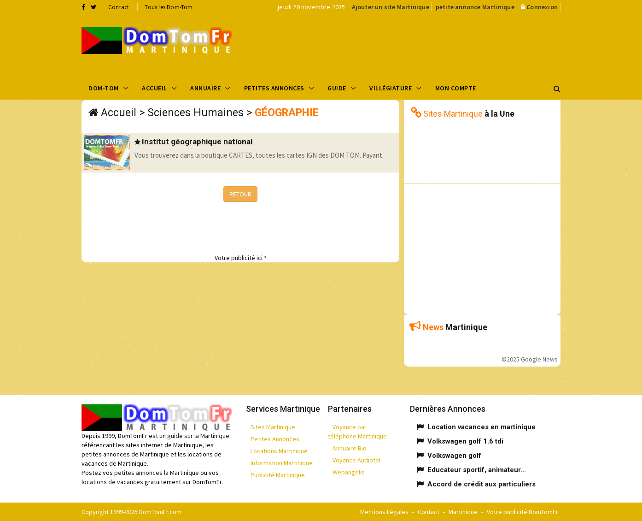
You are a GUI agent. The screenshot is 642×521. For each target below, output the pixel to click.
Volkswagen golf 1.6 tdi (465, 441)
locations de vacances (112, 482)
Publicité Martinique (278, 475)
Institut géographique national (197, 141)
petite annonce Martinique (475, 7)
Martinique (463, 512)
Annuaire (205, 88)
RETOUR (240, 194)
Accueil (154, 88)
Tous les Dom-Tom (169, 7)
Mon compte (455, 88)
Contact (118, 7)
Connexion (542, 7)
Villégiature (390, 88)
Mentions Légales (384, 512)
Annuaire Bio (350, 448)
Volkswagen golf (454, 455)
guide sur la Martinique (198, 436)
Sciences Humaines (195, 113)
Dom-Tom (103, 88)
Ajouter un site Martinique (390, 7)
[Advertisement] (413, 44)
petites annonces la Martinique (156, 472)
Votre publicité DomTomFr (522, 512)
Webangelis (349, 472)
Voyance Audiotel (356, 460)
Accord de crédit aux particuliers (481, 484)
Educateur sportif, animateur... (476, 470)
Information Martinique (282, 463)
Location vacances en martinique (481, 427)
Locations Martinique (279, 451)
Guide (336, 88)
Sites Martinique (273, 427)
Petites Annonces (274, 88)
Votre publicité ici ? (241, 258)
